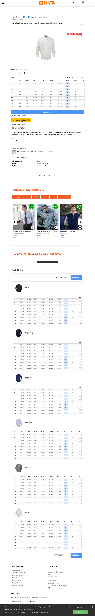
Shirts (35, 197)
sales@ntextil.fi (52, 576)
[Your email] (20, 602)
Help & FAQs (16, 583)
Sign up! (32, 601)
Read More (30, 609)
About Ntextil (16, 570)
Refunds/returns (17, 580)
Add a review (47, 262)
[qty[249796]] (83, 107)
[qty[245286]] (83, 83)
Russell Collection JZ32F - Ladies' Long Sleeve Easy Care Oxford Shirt (35, 151)
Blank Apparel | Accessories (21, 197)
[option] (47, 47)
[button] (73, 3)
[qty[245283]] (83, 86)
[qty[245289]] (83, 92)
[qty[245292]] (83, 95)
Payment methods (18, 575)
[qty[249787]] (83, 98)
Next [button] (81, 49)
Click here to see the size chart (74, 77)
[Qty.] (80, 300)
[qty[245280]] (83, 89)
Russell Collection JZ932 (18, 127)
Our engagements (17, 585)
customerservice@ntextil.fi (56, 572)
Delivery (14, 578)
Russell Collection (18, 23)
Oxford (44, 197)
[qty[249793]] (83, 104)
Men (53, 197)
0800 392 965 (52, 581)
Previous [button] (14, 49)
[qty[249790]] (83, 101)
